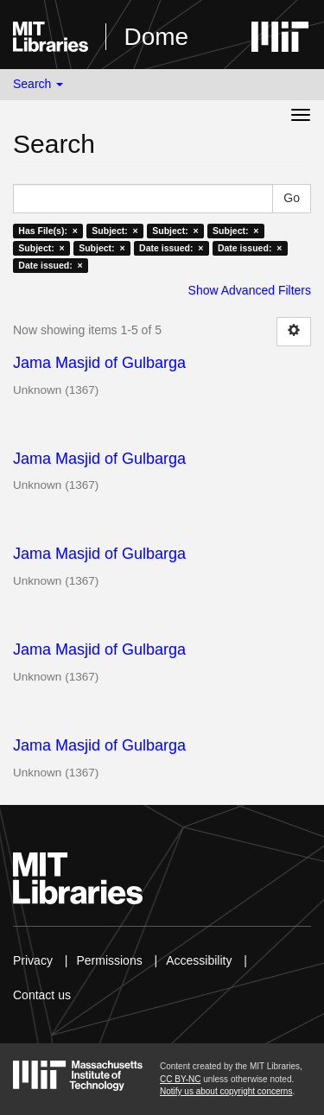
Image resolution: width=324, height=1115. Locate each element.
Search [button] (38, 84)
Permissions (109, 960)
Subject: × (114, 230)
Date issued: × (171, 248)
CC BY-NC (180, 1079)
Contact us (42, 995)
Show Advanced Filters (249, 290)
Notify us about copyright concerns (226, 1091)
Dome (156, 36)
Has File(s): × (48, 230)
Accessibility (199, 960)
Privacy (33, 960)
